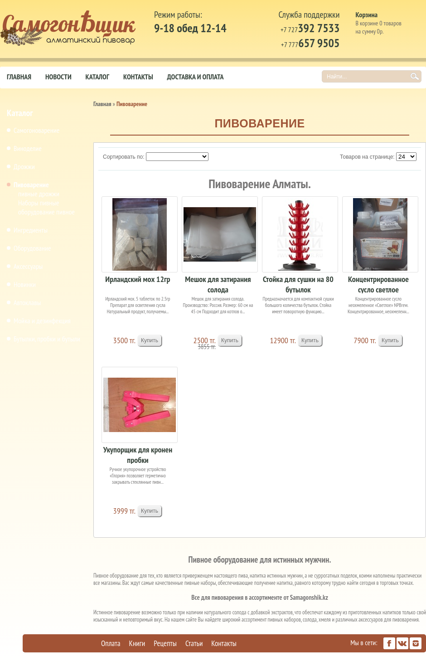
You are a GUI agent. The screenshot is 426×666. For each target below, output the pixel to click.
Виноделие (28, 148)
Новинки (25, 284)
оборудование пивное (46, 211)
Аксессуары (28, 266)
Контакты (138, 76)
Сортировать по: (124, 157)
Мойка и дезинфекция (42, 320)
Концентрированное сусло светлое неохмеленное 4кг (378, 283)
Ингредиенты (31, 229)
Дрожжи (24, 166)
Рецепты (165, 643)
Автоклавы (27, 302)
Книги (137, 643)
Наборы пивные (38, 202)
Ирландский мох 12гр (137, 279)
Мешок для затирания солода (218, 283)
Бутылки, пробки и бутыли (47, 338)
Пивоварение (31, 184)
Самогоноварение (36, 130)
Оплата (111, 643)
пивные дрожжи (38, 193)
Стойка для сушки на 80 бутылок (298, 283)
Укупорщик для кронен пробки (137, 454)
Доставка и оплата (195, 76)
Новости (58, 76)
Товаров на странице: (367, 157)
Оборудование (32, 248)
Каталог (97, 76)
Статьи (194, 643)
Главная (19, 76)
